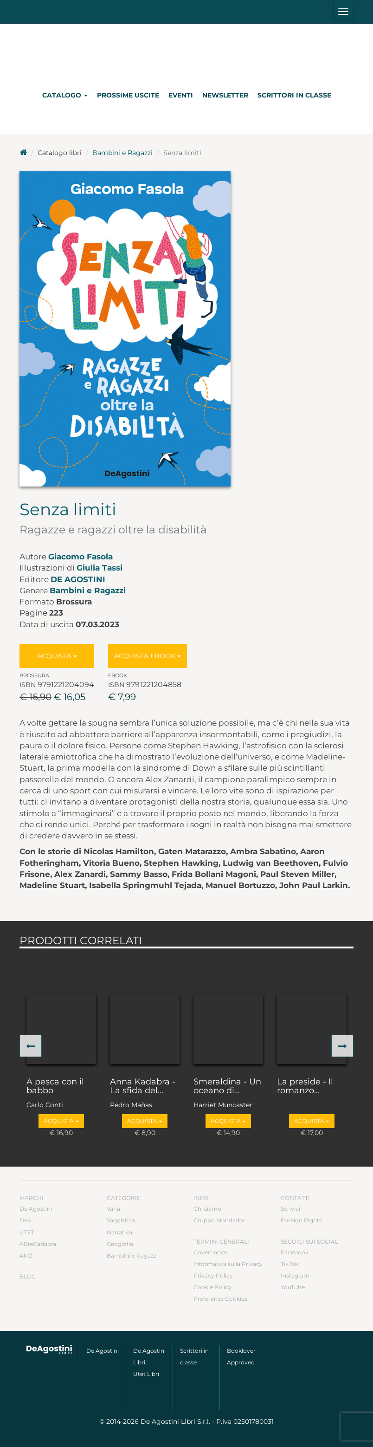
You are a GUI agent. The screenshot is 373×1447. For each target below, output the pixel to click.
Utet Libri (146, 1373)
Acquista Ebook (147, 656)
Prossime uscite (128, 95)
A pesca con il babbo (55, 1086)
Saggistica (121, 1220)
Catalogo (65, 95)
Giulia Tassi (99, 567)
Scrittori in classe (294, 95)
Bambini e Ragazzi (122, 153)
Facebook (295, 1252)
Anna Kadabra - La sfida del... (142, 1086)
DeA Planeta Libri (186, 52)
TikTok (289, 1263)
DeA (25, 1220)
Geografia (120, 1243)
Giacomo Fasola (80, 556)
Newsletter (225, 95)
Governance (210, 1252)
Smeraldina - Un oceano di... (227, 1086)
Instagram (295, 1275)
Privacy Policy (213, 1275)
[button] (30, 1046)
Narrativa (119, 1232)
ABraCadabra (37, 1243)
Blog (27, 1276)
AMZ (25, 1255)
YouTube (293, 1287)
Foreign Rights (301, 1220)
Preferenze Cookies (220, 1298)
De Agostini (78, 579)
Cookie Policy (212, 1287)
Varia (113, 1208)
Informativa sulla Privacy (228, 1263)
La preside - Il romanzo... (305, 1086)
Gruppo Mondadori (220, 1220)
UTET (26, 1232)
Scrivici (290, 1208)
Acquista (57, 656)
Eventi (180, 95)
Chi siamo (207, 1208)
